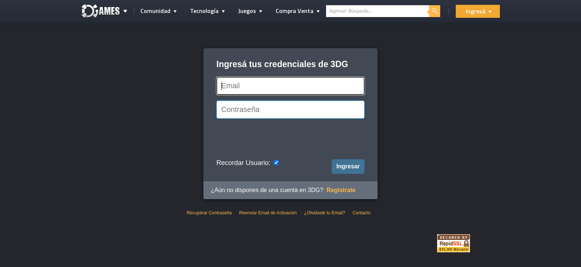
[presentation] (272, 138)
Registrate (340, 190)
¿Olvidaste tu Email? (324, 212)
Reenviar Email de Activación (267, 212)
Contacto (362, 212)
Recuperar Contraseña (209, 212)
